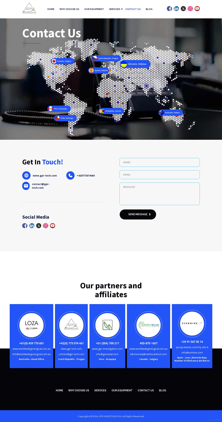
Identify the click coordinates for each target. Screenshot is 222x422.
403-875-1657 (148, 343)
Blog (149, 9)
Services (114, 9)
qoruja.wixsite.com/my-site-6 (192, 347)
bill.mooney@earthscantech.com (148, 354)
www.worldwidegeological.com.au (31, 348)
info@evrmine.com (192, 352)
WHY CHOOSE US (78, 390)
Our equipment (94, 9)
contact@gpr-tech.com (40, 185)
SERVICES (100, 390)
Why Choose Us (69, 9)
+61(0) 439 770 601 (31, 343)
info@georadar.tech (107, 354)
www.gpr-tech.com (45, 175)
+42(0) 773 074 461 (71, 343)
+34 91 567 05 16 (192, 341)
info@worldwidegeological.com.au (31, 354)
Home (50, 9)
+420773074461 (86, 175)
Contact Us (132, 9)
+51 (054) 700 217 (107, 343)
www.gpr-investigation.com (107, 348)
